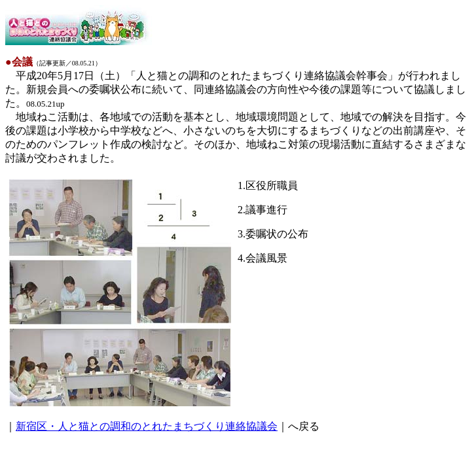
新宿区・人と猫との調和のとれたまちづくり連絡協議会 (147, 426)
